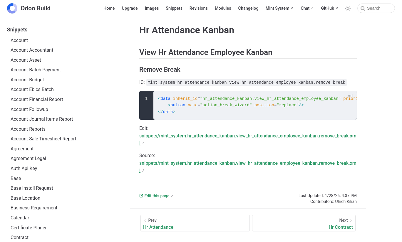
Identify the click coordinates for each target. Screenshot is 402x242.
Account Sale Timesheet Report (43, 139)
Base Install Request (32, 188)
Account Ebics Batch (32, 89)
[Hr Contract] (304, 223)
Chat (305, 8)
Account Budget (27, 80)
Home (109, 8)
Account (19, 40)
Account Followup (29, 109)
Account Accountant (32, 50)
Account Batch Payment (36, 70)
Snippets (174, 8)
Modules (223, 8)
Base (16, 178)
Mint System (277, 8)
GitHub (327, 8)
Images (152, 8)
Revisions (199, 8)
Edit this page (154, 196)
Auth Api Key (24, 168)
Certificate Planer (29, 228)
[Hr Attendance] (195, 223)
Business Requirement (34, 208)
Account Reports (28, 129)
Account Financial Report (37, 99)
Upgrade (130, 8)
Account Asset (26, 60)
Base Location (25, 198)
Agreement (22, 149)
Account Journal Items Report (42, 119)
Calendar (20, 218)
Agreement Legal (28, 158)
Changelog (248, 8)
